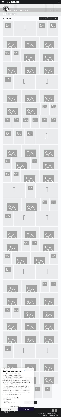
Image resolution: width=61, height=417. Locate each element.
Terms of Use (6, 410)
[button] (4, 409)
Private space (54, 11)
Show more (30, 403)
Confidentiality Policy (9, 411)
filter (43, 18)
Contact (5, 412)
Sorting (52, 18)
